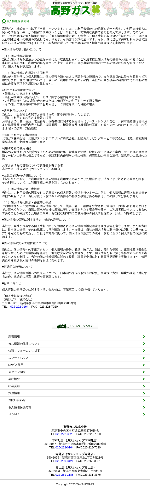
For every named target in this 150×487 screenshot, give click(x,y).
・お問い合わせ (15, 400)
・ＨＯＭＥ (12, 414)
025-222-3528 (64, 434)
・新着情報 (12, 336)
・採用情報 (12, 393)
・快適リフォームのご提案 (22, 350)
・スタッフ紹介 (15, 372)
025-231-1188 (64, 474)
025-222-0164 (19, 306)
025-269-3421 (64, 461)
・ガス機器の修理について (22, 343)
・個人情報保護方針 (18, 407)
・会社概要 (12, 379)
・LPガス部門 (14, 364)
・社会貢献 (12, 386)
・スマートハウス (17, 357)
